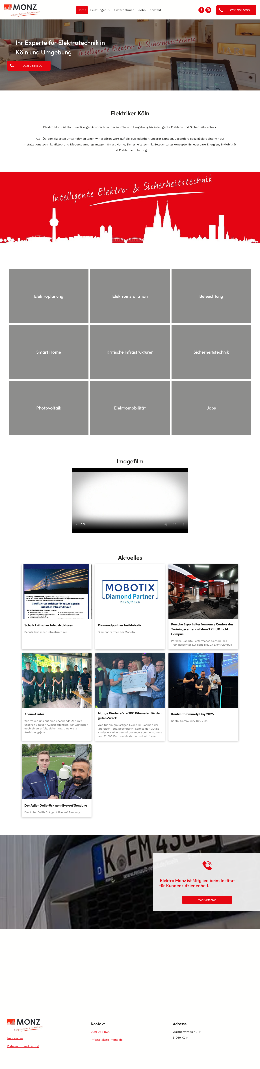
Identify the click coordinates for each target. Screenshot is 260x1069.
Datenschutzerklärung (23, 1046)
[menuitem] (82, 10)
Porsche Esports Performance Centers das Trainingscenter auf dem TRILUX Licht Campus (202, 629)
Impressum (15, 1038)
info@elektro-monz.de (107, 1039)
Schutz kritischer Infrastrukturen (48, 625)
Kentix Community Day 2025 (192, 714)
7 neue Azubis (34, 714)
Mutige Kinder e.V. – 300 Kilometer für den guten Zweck (129, 715)
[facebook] (201, 10)
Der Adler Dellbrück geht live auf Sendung (55, 805)
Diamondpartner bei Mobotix (120, 625)
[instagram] (208, 10)
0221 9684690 (100, 1031)
